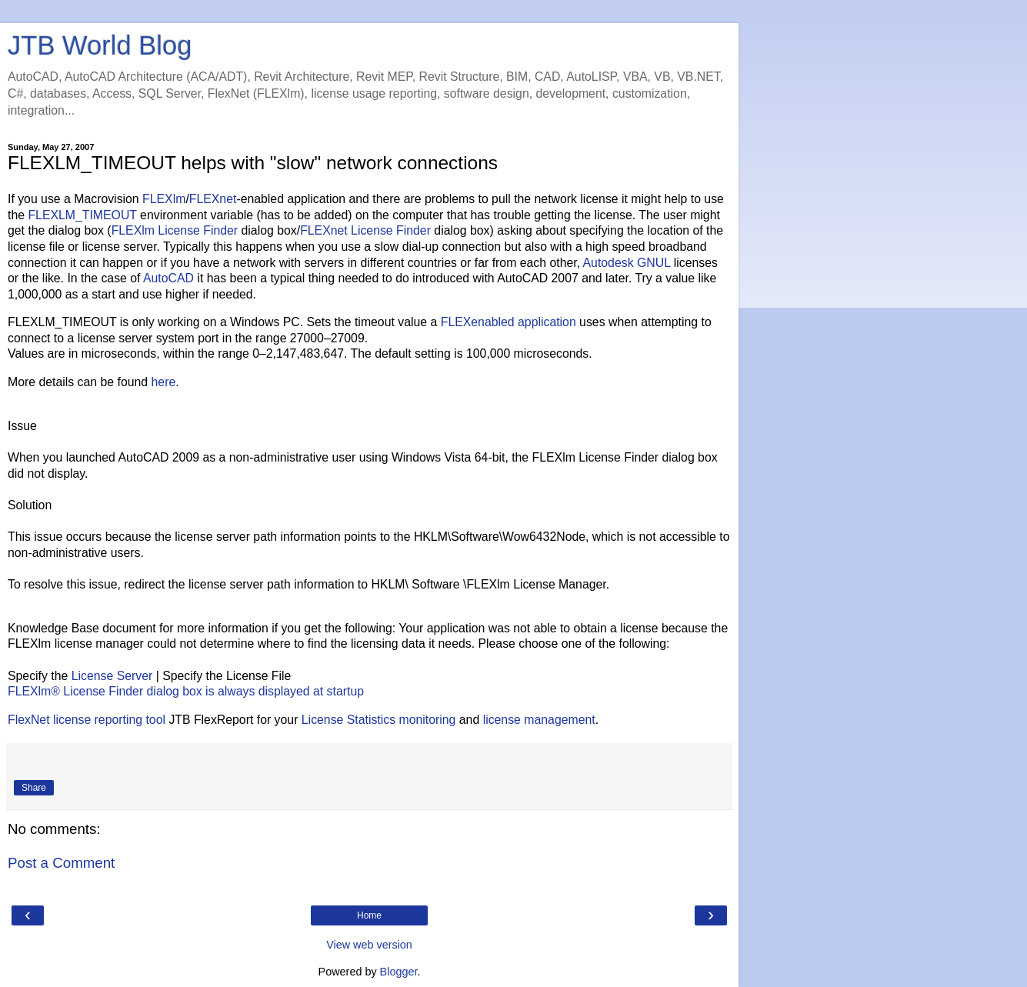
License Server (112, 675)
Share (34, 787)
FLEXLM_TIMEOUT (82, 215)
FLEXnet (213, 198)
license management (539, 719)
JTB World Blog (100, 45)
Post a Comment (61, 863)
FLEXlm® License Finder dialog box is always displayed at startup (186, 691)
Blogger (399, 971)
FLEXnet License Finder (365, 230)
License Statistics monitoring (379, 719)
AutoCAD (168, 278)
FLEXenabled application (508, 321)
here (164, 381)
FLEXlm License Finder (175, 230)
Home (369, 915)
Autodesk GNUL (627, 262)
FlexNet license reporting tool (86, 719)
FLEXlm (163, 198)
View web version (369, 945)
